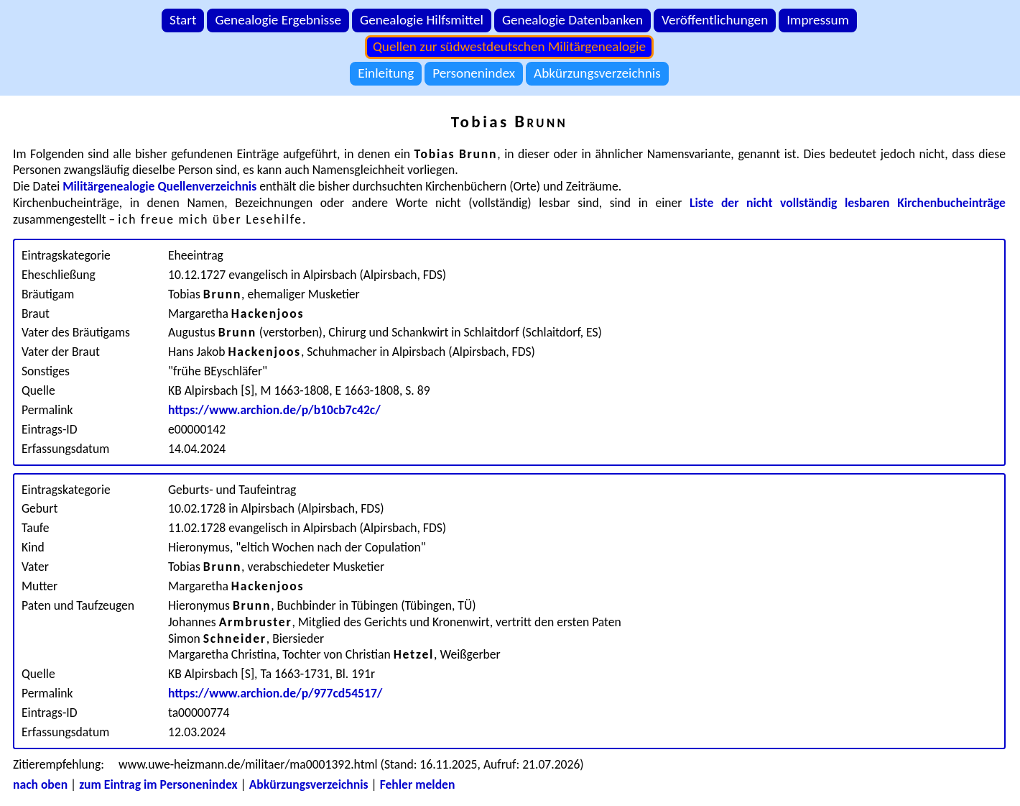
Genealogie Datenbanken (572, 20)
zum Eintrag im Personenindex (158, 784)
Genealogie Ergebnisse (278, 20)
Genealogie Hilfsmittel (421, 20)
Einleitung (386, 73)
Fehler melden (417, 784)
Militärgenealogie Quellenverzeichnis (159, 186)
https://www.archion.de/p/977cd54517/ (275, 693)
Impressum (818, 20)
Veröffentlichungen (715, 20)
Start (183, 20)
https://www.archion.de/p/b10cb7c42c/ (274, 410)
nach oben (40, 784)
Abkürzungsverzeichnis (597, 73)
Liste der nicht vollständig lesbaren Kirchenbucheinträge (848, 203)
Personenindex (473, 73)
